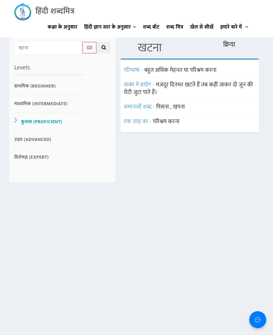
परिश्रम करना (166, 121)
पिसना (163, 107)
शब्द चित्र (174, 27)
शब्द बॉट (151, 27)
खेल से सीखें (202, 27)
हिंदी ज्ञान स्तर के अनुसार (110, 27)
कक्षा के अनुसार (62, 27)
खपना (179, 107)
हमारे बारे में (234, 27)
